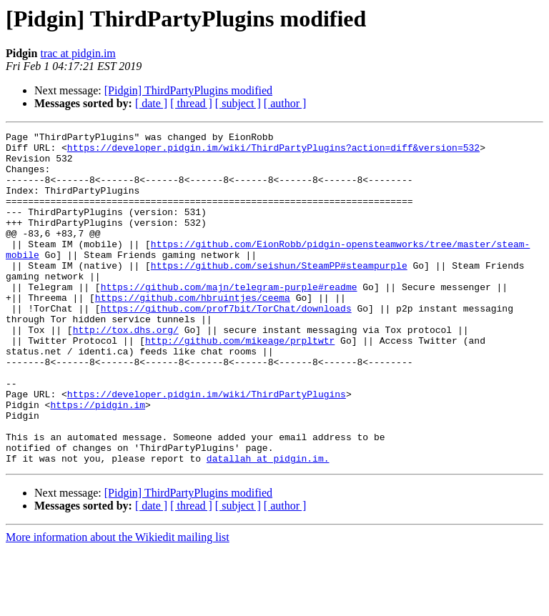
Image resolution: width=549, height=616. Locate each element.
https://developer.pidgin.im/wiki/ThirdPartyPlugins (206, 447)
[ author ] (285, 103)
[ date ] (151, 103)
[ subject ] (238, 103)
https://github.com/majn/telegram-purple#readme (229, 318)
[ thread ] (191, 103)
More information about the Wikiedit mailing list (117, 603)
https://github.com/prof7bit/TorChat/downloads (226, 344)
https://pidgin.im (97, 460)
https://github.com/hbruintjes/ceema (192, 331)
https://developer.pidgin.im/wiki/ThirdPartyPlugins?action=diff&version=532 (273, 151)
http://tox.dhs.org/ (126, 370)
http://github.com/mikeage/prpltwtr (240, 383)
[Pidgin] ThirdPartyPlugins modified (188, 90)
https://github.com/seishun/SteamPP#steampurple (279, 293)
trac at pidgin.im (77, 53)
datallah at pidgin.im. (268, 524)
